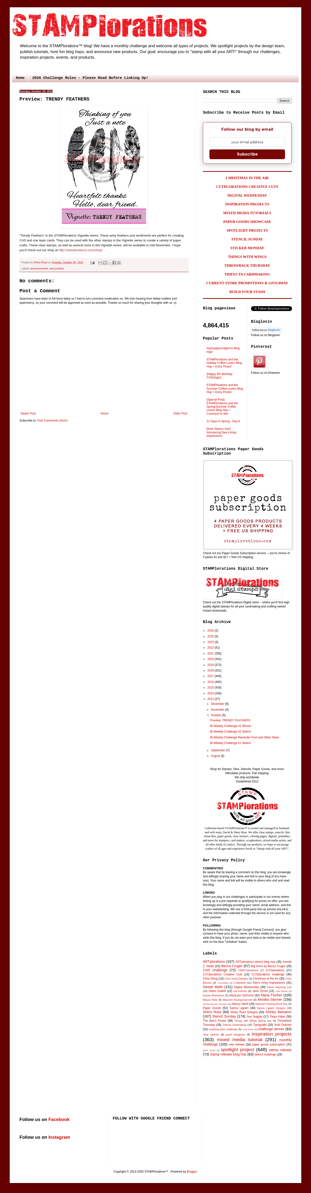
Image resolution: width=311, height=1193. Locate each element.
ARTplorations (214, 962)
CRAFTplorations (248, 970)
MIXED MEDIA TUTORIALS (247, 213)
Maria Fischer (271, 995)
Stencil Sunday (224, 1016)
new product (56, 268)
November (218, 709)
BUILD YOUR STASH (247, 292)
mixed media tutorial (239, 1039)
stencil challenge (265, 1054)
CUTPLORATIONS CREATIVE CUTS (247, 187)
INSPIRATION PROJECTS (247, 204)
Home (20, 78)
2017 (211, 676)
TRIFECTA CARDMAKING (247, 274)
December (218, 704)
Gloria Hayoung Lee (279, 987)
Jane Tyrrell (260, 991)
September (218, 750)
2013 (211, 699)
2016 (211, 682)
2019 (211, 665)
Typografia (260, 1025)
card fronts (248, 1029)
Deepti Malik (213, 987)
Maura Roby (210, 999)
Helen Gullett (217, 991)
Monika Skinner (270, 999)
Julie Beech (281, 991)
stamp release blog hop (228, 1054)
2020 (211, 659)
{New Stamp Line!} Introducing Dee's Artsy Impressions (221, 432)
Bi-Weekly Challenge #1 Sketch (230, 743)
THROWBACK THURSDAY (247, 265)
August (216, 756)
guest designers (235, 1034)
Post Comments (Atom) (52, 420)
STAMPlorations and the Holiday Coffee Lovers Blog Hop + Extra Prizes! (224, 363)
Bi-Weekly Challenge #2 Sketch (230, 731)
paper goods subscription (268, 1044)
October (216, 715)
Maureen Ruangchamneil (237, 999)
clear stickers (211, 1034)
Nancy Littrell (240, 1004)
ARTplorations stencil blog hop (255, 962)
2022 (211, 647)
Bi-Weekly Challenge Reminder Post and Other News (244, 737)
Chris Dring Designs (236, 978)
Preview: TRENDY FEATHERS (230, 720)
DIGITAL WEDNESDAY (247, 195)
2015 (211, 687)
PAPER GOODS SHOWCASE (247, 222)
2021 (211, 653)
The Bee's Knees (214, 1020)
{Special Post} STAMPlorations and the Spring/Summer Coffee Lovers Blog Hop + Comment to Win (222, 406)
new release (237, 1044)
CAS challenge (215, 970)
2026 (211, 630)
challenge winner (271, 1029)
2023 (211, 642)
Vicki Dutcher (283, 1025)
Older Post (180, 413)
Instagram (59, 1137)
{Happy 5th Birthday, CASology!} (220, 375)
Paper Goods (212, 1008)
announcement (39, 268)
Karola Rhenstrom (213, 995)
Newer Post (28, 413)
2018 (211, 670)
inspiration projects (272, 1034)
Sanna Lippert (238, 1008)
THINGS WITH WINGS (247, 257)
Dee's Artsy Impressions (269, 982)
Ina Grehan (240, 991)
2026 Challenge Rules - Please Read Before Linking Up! (90, 78)
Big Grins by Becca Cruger (268, 966)
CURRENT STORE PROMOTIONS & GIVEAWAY (247, 283)
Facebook (58, 1119)
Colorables (223, 983)
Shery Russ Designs (244, 1012)
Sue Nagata (254, 1016)
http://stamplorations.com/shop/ (81, 250)
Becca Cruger (231, 966)
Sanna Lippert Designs (271, 1008)
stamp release (280, 1050)
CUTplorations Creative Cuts (222, 974)
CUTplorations (275, 970)
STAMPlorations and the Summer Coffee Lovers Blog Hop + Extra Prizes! (225, 388)
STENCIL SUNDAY (247, 239)
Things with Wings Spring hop (252, 1020)
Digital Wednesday (246, 987)
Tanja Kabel (277, 1016)
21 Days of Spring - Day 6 (223, 421)
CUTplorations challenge (268, 974)
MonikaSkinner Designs (215, 1004)
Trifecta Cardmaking (234, 1024)
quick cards (209, 1050)
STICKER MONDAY (247, 248)
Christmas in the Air (265, 978)
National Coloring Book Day (271, 1003)
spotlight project (237, 1049)
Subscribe (247, 154)
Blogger (192, 1171)
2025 (211, 636)
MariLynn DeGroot (241, 995)
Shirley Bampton (279, 1012)
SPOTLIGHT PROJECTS (247, 230)
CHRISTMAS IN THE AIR (247, 178)
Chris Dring (210, 978)
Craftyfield (240, 982)
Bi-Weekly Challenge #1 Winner (230, 726)
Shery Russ (212, 1012)
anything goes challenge (223, 1029)
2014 (211, 693)
